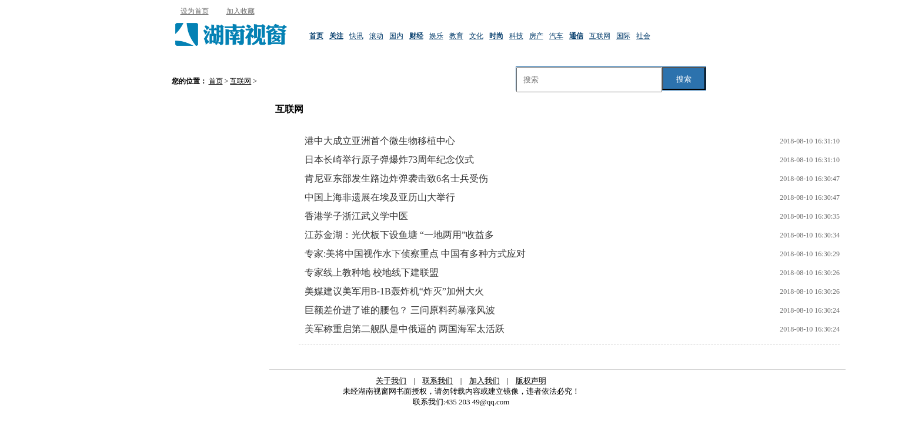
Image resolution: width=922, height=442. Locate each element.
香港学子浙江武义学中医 (356, 216)
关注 (336, 36)
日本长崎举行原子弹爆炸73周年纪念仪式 (389, 160)
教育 (456, 36)
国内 (396, 36)
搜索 (684, 79)
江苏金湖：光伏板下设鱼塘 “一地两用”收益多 (399, 235)
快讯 (356, 36)
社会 (643, 36)
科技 (516, 36)
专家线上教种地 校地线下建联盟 (372, 272)
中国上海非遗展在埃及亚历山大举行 (380, 197)
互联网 (599, 36)
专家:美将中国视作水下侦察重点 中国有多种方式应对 (415, 254)
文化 (476, 36)
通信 (576, 36)
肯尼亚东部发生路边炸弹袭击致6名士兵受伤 (396, 178)
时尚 (496, 36)
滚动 (376, 36)
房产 (536, 36)
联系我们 (437, 380)
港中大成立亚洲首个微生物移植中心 (380, 141)
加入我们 (484, 380)
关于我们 (391, 380)
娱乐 (436, 36)
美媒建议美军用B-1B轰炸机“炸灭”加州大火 (394, 291)
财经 (416, 36)
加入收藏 (240, 11)
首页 (316, 36)
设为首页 (195, 11)
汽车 (556, 36)
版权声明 (531, 380)
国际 (623, 36)
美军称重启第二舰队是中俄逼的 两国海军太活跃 (405, 329)
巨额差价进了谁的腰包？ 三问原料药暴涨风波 (400, 310)
